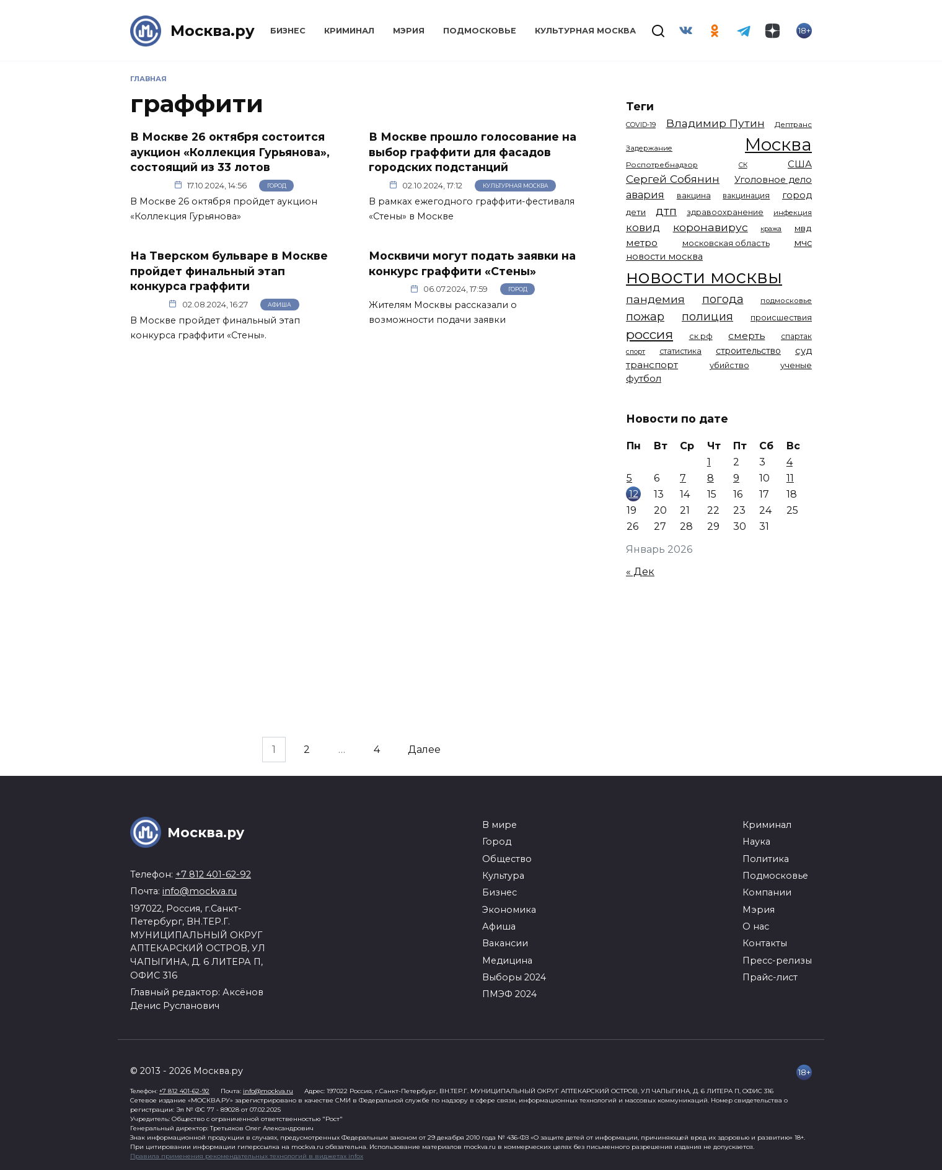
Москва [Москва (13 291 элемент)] (778, 144)
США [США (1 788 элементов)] (800, 164)
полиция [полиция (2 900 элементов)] (707, 316)
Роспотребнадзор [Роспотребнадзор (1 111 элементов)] (662, 165)
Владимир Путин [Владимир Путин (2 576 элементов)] (715, 123)
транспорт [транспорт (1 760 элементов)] (652, 365)
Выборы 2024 (514, 977)
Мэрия (409, 30)
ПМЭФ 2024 (509, 994)
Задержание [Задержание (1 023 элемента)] (649, 148)
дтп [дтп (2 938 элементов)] (666, 211)
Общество (507, 858)
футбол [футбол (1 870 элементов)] (643, 378)
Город (276, 185)
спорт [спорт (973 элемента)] (635, 351)
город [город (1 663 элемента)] (797, 195)
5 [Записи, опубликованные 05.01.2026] (629, 478)
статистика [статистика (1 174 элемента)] (680, 351)
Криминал (349, 30)
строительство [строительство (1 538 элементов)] (748, 350)
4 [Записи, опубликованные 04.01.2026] (789, 462)
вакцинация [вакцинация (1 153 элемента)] (746, 195)
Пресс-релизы (777, 960)
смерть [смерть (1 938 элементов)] (746, 335)
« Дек (640, 572)
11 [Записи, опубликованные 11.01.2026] (790, 478)
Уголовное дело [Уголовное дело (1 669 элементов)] (773, 179)
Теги (640, 106)
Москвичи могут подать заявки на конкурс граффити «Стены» (472, 263)
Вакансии (505, 943)
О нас (755, 926)
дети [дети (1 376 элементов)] (636, 212)
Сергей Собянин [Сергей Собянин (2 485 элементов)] (673, 178)
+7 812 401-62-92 (213, 874)
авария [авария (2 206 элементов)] (645, 194)
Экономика (509, 909)
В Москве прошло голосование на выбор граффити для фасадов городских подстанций (472, 152)
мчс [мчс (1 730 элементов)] (803, 243)
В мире (499, 824)
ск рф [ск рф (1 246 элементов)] (701, 336)
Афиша (279, 304)
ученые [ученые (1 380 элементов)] (796, 365)
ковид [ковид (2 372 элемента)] (643, 227)
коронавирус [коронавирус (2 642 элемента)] (710, 227)
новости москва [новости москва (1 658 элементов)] (664, 256)
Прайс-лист (770, 977)
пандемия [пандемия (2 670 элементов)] (655, 299)
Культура (503, 875)
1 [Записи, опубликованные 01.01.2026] (709, 462)
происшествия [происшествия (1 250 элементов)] (781, 317)
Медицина (507, 960)
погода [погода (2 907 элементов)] (723, 299)
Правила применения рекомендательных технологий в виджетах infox (246, 1156)
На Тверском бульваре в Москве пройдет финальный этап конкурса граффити (229, 270)
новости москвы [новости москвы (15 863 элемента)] (704, 277)
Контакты (764, 943)
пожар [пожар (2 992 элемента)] (645, 316)
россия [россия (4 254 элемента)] (649, 334)
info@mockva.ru (199, 891)
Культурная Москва (585, 30)
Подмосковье (479, 30)
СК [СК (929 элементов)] (743, 165)
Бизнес (288, 30)
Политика (765, 858)
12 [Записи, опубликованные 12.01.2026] (633, 493)
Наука (756, 841)
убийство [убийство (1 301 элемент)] (729, 365)
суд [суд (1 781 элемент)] (803, 350)
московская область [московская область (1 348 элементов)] (726, 243)
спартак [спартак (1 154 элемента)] (796, 336)
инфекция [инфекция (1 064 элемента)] (792, 212)
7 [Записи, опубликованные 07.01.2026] (683, 478)
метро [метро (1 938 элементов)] (642, 243)
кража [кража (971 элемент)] (770, 228)
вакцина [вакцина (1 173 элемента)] (694, 195)
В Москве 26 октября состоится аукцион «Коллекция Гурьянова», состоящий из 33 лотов (230, 152)
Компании (766, 892)
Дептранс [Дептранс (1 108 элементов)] (793, 124)
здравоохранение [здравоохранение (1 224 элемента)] (725, 212)
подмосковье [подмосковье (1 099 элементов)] (786, 300)
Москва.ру (212, 31)
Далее (424, 749)
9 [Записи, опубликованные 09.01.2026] (736, 478)
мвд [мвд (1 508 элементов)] (803, 228)
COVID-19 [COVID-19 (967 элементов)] (641, 124)
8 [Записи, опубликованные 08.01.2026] (710, 478)
